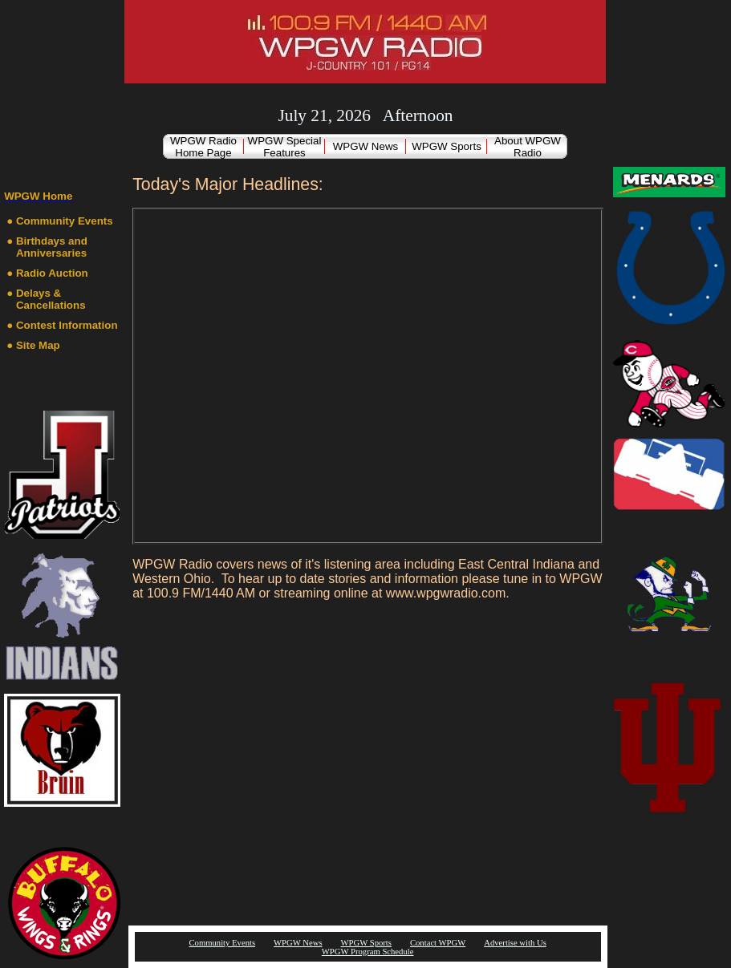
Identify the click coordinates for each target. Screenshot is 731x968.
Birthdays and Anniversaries (51, 247)
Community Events (64, 221)
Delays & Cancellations (51, 299)
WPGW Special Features (285, 147)
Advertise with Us (515, 942)
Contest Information (67, 325)
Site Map (38, 345)
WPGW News (365, 146)
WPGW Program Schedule (368, 951)
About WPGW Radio (527, 147)
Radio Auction (52, 273)
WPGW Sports (446, 146)
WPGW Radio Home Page (203, 147)
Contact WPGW (437, 942)
